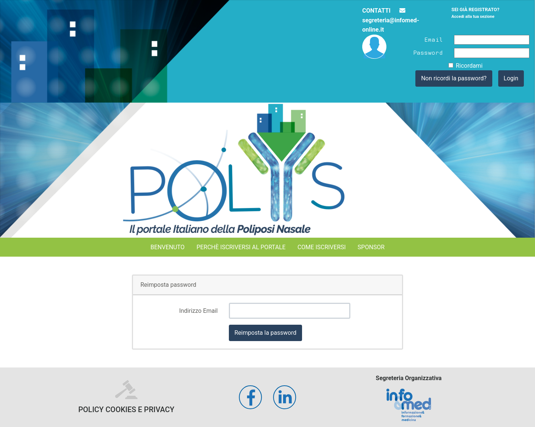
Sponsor (371, 247)
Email (433, 39)
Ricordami (469, 65)
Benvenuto (167, 247)
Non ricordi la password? (453, 78)
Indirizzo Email (198, 310)
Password (428, 52)
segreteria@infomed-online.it (390, 20)
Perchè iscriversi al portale (241, 247)
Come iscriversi (322, 247)
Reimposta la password (265, 332)
